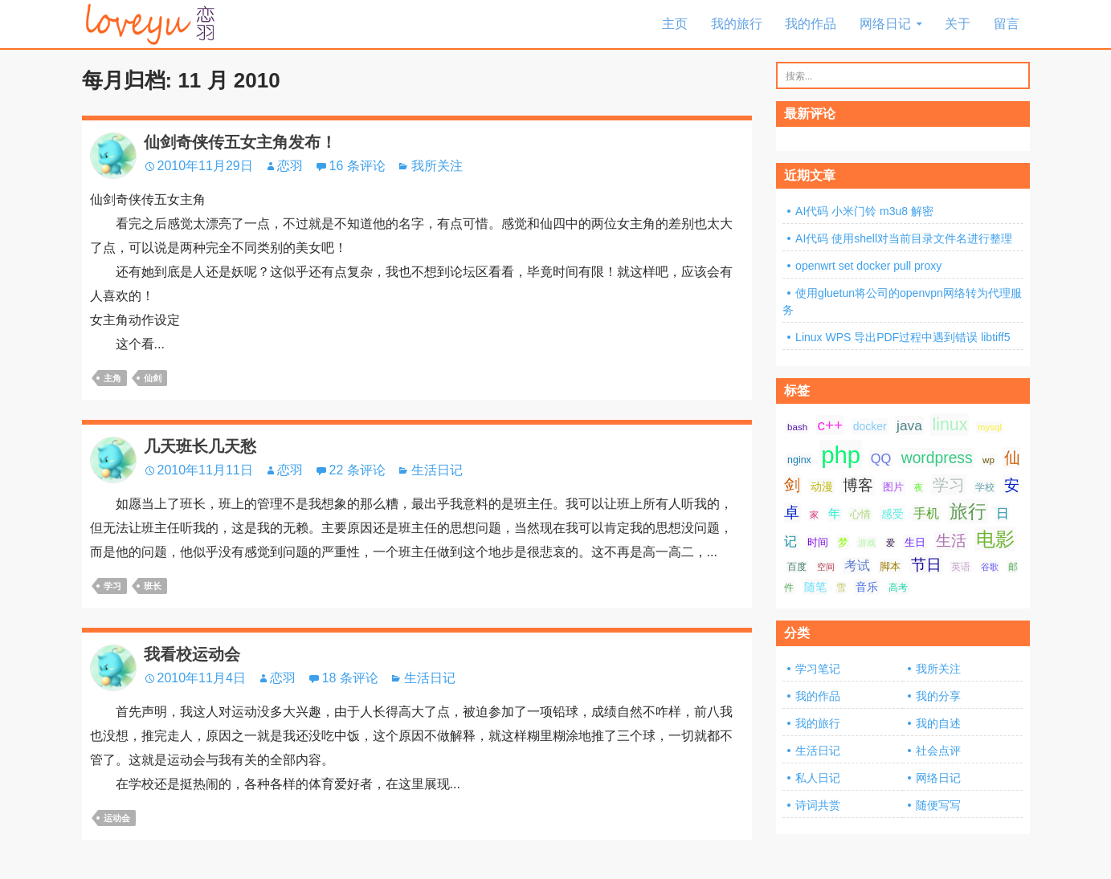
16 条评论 (357, 166)
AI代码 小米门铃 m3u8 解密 (864, 211)
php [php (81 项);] (840, 455)
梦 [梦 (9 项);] (843, 542)
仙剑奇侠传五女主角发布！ (240, 142)
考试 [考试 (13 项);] (857, 565)
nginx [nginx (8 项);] (799, 460)
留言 (1006, 24)
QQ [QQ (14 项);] (881, 458)
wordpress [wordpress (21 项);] (937, 458)
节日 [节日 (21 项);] (926, 564)
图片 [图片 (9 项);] (893, 487)
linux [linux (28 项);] (949, 424)
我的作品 (810, 24)
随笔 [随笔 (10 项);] (815, 586)
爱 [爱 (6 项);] (890, 542)
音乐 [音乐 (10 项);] (867, 586)
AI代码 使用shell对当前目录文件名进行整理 (903, 238)
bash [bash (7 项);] (797, 427)
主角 (112, 378)
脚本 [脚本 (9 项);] (890, 566)
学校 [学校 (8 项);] (985, 487)
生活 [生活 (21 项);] (951, 540)
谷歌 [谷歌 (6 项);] (990, 567)
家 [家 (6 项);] (814, 514)
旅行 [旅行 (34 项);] (968, 511)
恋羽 (290, 166)
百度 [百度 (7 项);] (797, 567)
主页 (675, 24)
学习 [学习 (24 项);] (949, 485)
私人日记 (817, 777)
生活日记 (437, 470)
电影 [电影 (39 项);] (995, 539)
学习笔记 (817, 668)
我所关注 (437, 166)
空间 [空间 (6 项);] (826, 567)
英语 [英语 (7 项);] (960, 567)
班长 (152, 586)
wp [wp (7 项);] (988, 460)
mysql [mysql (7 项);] (990, 427)
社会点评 (938, 750)
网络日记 (885, 24)
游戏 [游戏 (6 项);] (867, 542)
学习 (112, 586)
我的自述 (938, 723)
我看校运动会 (192, 654)
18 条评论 (350, 678)
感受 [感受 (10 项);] (892, 513)
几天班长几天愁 (200, 446)
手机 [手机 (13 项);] (926, 513)
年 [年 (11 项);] (834, 513)
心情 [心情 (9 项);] (860, 514)
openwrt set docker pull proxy (868, 265)
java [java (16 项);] (909, 425)
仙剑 (152, 378)
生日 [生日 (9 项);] (915, 542)
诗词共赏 (817, 805)
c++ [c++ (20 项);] (830, 425)
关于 (957, 24)
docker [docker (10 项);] (870, 426)
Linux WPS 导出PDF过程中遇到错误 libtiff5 (902, 337)
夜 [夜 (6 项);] (918, 487)
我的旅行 (736, 24)
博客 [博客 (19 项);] (858, 485)
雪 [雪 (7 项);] (841, 587)
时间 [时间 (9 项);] (817, 542)
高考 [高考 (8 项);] (898, 587)
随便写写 (938, 805)
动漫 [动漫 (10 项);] (822, 486)
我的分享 (938, 696)
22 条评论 (357, 470)
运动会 (117, 818)
